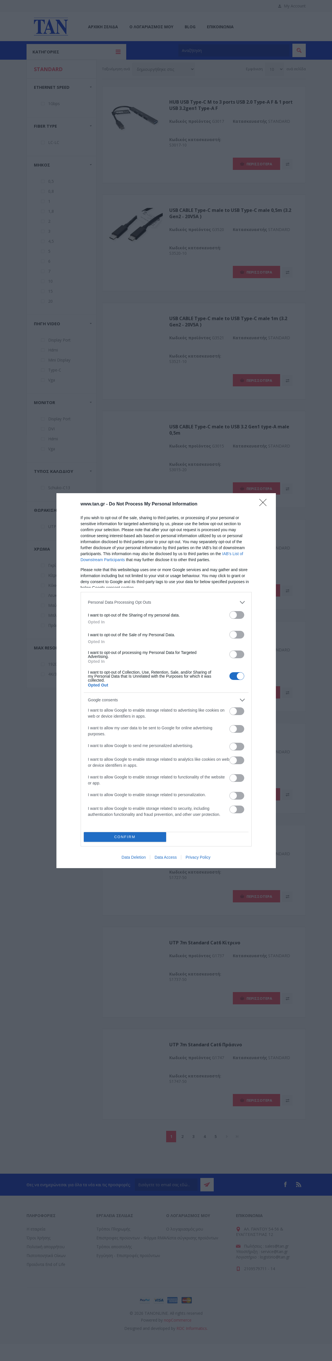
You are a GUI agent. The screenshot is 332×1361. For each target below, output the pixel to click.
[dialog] (166, 680)
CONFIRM (125, 837)
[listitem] (166, 602)
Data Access (165, 857)
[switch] (236, 615)
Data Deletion (134, 857)
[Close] (264, 504)
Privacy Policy (198, 857)
